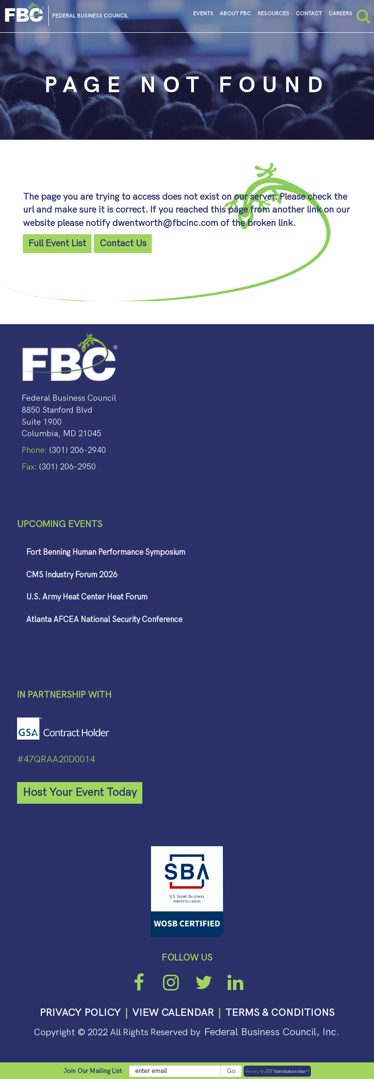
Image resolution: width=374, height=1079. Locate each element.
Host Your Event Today (80, 792)
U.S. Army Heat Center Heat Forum (86, 597)
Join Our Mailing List (93, 1071)
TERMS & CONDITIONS (279, 1013)
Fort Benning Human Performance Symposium (105, 552)
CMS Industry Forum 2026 (71, 575)
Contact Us (122, 243)
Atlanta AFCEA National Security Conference (104, 619)
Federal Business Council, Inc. (271, 1032)
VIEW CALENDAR (173, 1013)
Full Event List (57, 243)
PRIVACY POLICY (80, 1013)
